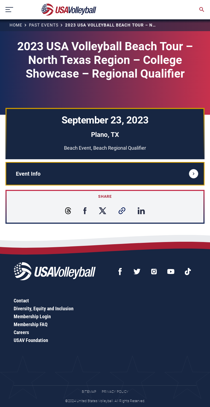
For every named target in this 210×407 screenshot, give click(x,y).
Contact (21, 300)
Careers (21, 332)
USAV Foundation (31, 340)
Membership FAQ (31, 324)
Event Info (107, 173)
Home (16, 25)
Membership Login (32, 316)
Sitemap (89, 392)
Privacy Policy (115, 392)
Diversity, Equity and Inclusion (44, 308)
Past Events (44, 25)
